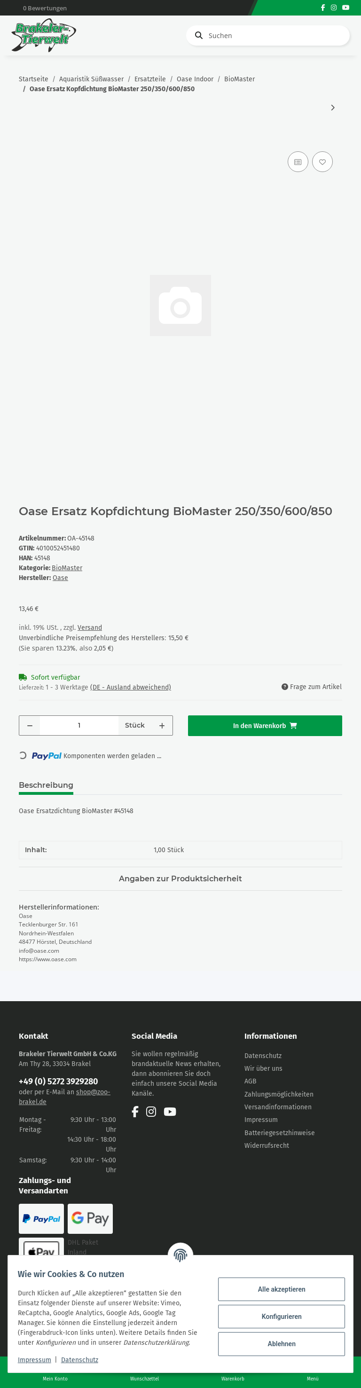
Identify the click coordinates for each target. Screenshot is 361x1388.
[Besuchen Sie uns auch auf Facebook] (323, 8)
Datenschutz (263, 1056)
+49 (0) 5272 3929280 (58, 1081)
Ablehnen (276, 1338)
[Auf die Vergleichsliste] (298, 161)
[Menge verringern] (29, 725)
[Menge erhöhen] (162, 725)
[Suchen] (268, 35)
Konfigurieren (276, 1311)
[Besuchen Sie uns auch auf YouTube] (346, 8)
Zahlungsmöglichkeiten (279, 1094)
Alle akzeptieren (276, 1284)
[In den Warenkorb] (26, 138)
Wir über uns (263, 1069)
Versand (90, 628)
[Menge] (79, 725)
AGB (250, 1081)
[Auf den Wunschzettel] (322, 161)
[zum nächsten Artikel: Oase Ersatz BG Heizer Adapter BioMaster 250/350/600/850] (332, 108)
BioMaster (67, 568)
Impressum (261, 1120)
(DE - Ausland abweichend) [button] (130, 687)
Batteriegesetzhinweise (279, 1133)
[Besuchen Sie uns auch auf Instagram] (334, 8)
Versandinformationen (278, 1107)
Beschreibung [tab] (46, 785)
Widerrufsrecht (266, 1146)
